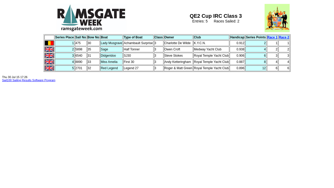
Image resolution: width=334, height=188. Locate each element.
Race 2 (284, 37)
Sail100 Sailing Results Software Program (28, 80)
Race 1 (272, 37)
